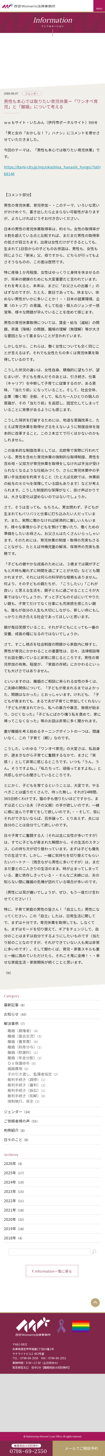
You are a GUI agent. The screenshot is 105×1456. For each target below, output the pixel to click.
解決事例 (15, 1023)
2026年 (14, 1163)
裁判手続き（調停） (27, 1079)
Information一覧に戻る (53, 1271)
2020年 (15, 1219)
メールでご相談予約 (81, 1448)
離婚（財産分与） (25, 1046)
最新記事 (15, 1004)
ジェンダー (32, 93)
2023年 (15, 1191)
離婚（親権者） (24, 1030)
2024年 (15, 1182)
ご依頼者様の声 (21, 1120)
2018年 (14, 1237)
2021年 (15, 1209)
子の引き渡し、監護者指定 (34, 1074)
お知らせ (16, 1014)
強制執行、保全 (24, 1101)
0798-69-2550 (29, 1358)
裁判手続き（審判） (27, 1084)
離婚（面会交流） (25, 1036)
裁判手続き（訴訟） (27, 1090)
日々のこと (17, 1139)
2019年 (15, 1228)
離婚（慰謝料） (24, 1052)
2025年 (15, 1172)
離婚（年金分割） (25, 1057)
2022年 (15, 1200)
